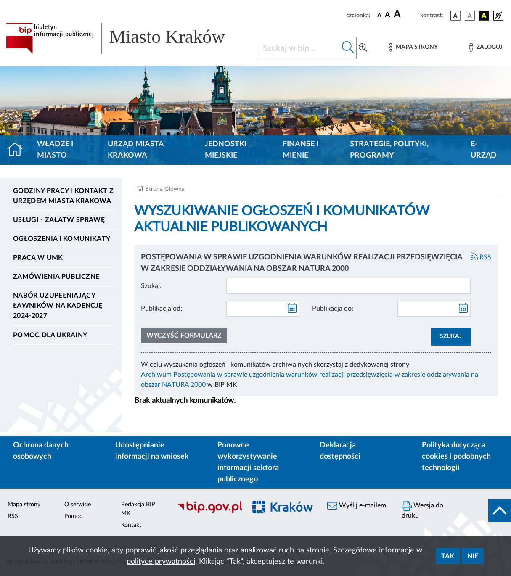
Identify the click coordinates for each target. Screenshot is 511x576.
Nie (472, 556)
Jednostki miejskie (225, 149)
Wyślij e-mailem (356, 506)
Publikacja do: (332, 308)
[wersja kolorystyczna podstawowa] (455, 15)
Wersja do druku (422, 510)
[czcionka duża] (405, 14)
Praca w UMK (38, 257)
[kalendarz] (292, 309)
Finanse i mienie (300, 149)
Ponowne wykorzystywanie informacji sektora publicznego (248, 462)
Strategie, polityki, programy (389, 149)
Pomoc (73, 516)
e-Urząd (484, 149)
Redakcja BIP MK (138, 509)
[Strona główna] (18, 150)
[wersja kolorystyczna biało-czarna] (469, 15)
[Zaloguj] (486, 47)
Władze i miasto (55, 149)
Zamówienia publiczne (56, 276)
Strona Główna (165, 189)
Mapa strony (24, 504)
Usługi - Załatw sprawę (59, 220)
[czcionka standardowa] (379, 15)
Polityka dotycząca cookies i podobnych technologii (456, 456)
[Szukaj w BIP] (298, 48)
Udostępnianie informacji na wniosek (152, 450)
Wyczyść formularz (184, 335)
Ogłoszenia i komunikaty (61, 238)
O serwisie (77, 504)
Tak (447, 556)
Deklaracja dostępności (340, 450)
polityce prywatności (161, 561)
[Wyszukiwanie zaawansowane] (363, 48)
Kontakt (131, 525)
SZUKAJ (451, 336)
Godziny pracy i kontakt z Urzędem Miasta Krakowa (63, 196)
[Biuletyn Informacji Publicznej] (207, 511)
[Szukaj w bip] (348, 48)
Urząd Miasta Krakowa (136, 149)
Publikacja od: (161, 308)
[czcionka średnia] (387, 15)
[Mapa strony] (413, 47)
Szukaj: (151, 286)
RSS (481, 257)
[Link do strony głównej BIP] (125, 38)
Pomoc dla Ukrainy (50, 335)
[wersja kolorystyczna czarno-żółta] (484, 15)
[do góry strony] (499, 510)
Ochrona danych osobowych (41, 450)
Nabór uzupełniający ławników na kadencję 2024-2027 (57, 305)
